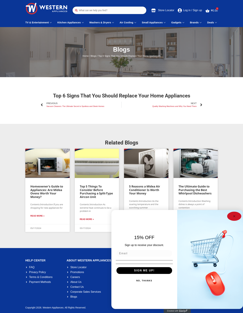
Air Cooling (128, 22)
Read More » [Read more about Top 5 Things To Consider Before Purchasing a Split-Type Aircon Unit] (87, 219)
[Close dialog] (234, 216)
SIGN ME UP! (144, 270)
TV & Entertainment (38, 22)
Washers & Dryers (102, 22)
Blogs (93, 56)
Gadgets (178, 22)
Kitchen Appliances (71, 22)
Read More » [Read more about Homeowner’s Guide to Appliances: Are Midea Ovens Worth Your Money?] (37, 216)
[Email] (144, 253)
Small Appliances (154, 22)
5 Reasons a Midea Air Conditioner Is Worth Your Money (144, 189)
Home (86, 56)
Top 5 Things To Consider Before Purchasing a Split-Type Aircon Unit (96, 191)
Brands (196, 22)
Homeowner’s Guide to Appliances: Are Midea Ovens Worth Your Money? (46, 191)
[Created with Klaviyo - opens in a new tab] (177, 311)
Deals (212, 22)
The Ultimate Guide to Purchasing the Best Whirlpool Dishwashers (195, 189)
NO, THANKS (144, 281)
